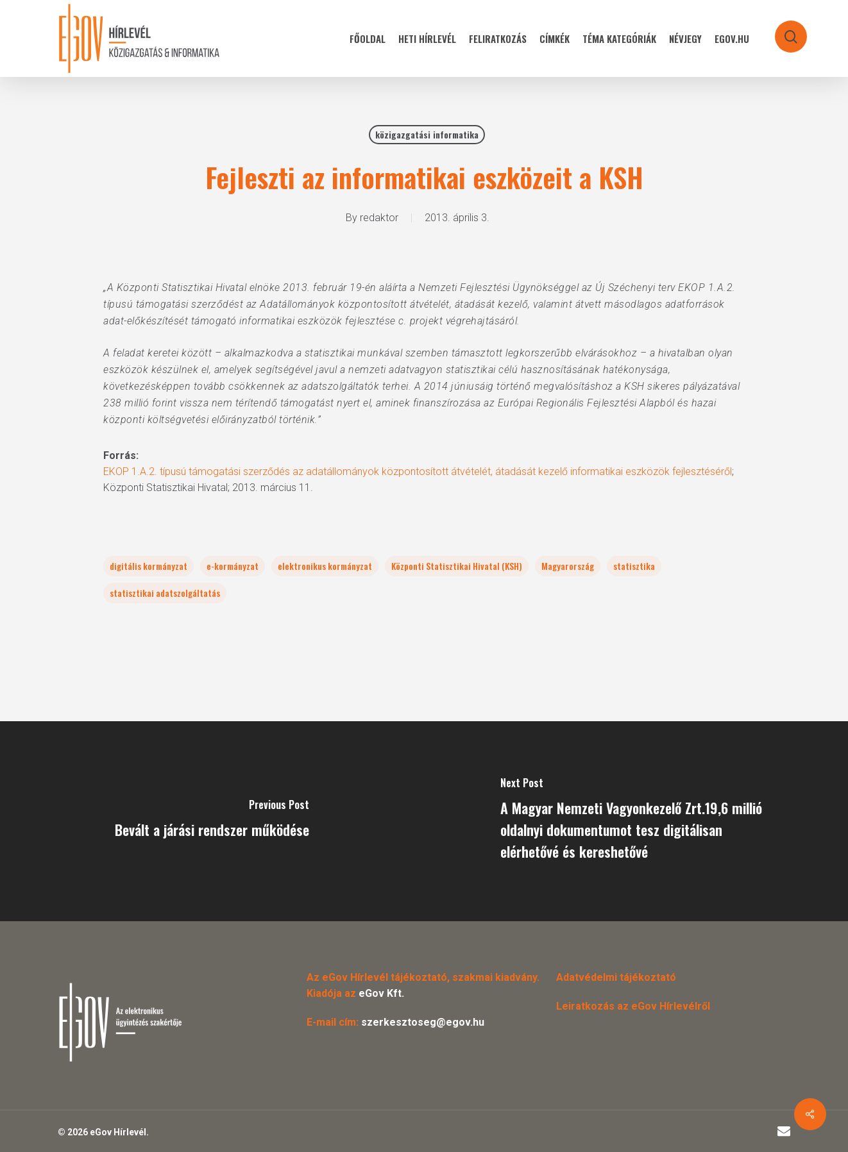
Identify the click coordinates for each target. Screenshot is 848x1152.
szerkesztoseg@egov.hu (422, 1022)
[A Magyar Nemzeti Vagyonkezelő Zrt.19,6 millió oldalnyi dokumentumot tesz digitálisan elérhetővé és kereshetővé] (636, 821)
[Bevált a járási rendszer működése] (212, 821)
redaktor (379, 218)
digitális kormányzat (148, 565)
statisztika (634, 565)
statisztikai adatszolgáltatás (165, 592)
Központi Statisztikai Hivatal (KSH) (456, 565)
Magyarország (567, 565)
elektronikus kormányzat (325, 565)
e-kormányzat (233, 565)
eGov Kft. (381, 993)
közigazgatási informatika (427, 134)
